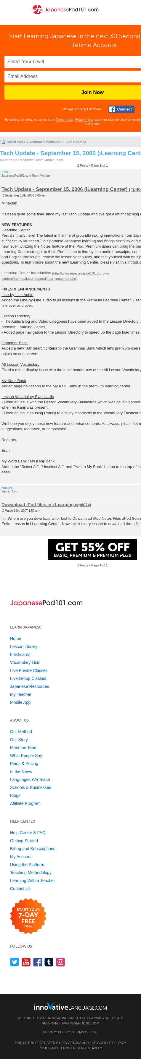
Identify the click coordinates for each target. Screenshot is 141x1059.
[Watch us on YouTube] (26, 962)
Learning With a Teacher (32, 880)
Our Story (19, 739)
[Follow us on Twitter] (14, 962)
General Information (45, 142)
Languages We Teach (30, 779)
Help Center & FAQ (28, 832)
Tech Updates (75, 142)
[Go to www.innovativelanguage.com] (70, 1006)
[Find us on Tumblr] (49, 962)
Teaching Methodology (31, 872)
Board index (16, 142)
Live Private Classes (29, 670)
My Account (20, 856)
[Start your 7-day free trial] (28, 916)
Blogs (15, 795)
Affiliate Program (25, 803)
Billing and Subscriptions (32, 848)
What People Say (26, 755)
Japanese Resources (29, 686)
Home (15, 638)
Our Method (21, 731)
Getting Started (24, 840)
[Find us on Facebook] (37, 962)
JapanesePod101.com (80, 1023)
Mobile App (20, 702)
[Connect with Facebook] (121, 109)
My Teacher (20, 694)
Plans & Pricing (24, 763)
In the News (21, 771)
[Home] (65, 14)
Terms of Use (64, 119)
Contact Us (20, 888)
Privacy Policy (84, 119)
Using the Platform (27, 864)
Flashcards (20, 654)
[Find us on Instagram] (60, 962)
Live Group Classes (28, 678)
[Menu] (9, 9)
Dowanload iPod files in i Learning (37, 504)
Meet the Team (23, 747)
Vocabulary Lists (25, 662)
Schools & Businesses (30, 787)
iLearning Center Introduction (26, 273)
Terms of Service (75, 1048)
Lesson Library (23, 646)
